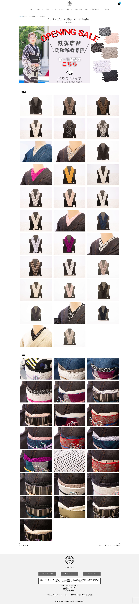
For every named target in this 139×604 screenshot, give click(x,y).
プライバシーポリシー (62, 595)
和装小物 (69, 9)
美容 (86, 9)
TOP (32, 9)
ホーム (21, 16)
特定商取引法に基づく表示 (78, 595)
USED (107, 9)
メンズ (54, 9)
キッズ (61, 9)
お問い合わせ (50, 595)
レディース (40, 9)
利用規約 (89, 595)
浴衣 (47, 9)
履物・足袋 (78, 9)
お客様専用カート (96, 9)
